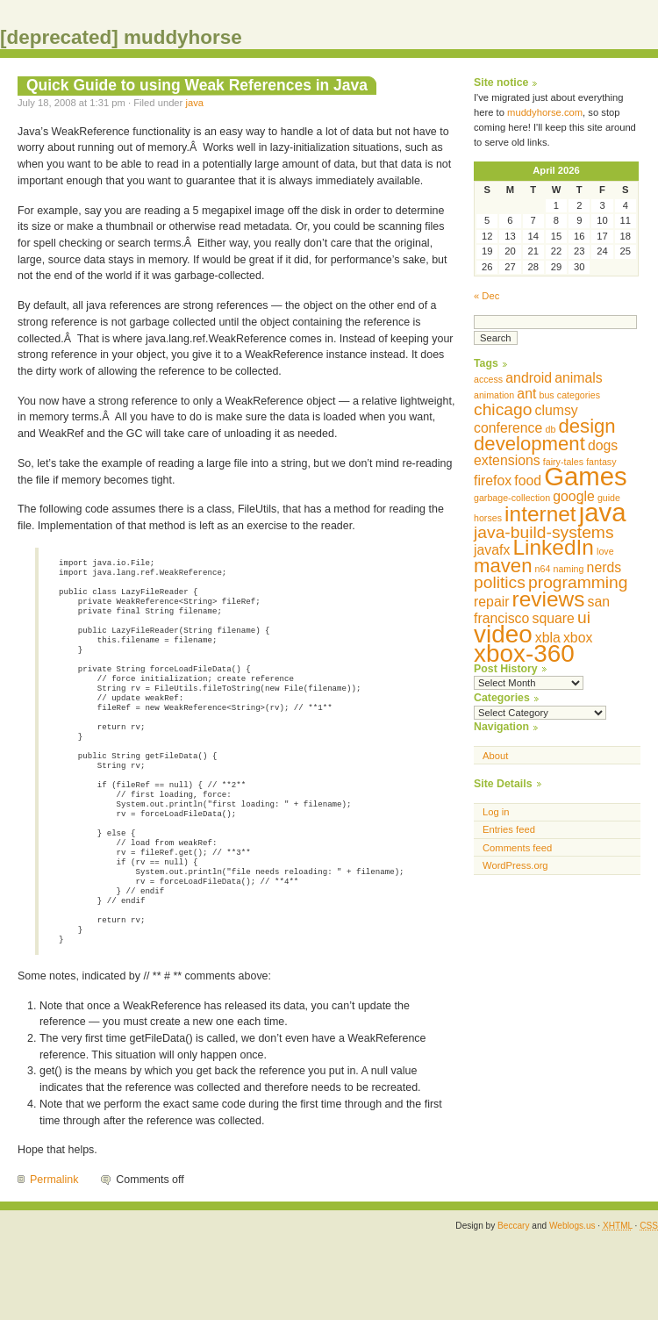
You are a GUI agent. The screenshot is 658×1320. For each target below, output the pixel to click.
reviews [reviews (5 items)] (548, 599)
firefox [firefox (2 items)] (492, 480)
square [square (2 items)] (553, 618)
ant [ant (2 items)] (526, 393)
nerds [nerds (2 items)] (604, 567)
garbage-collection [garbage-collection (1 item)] (512, 497)
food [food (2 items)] (527, 480)
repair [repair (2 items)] (491, 601)
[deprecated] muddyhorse (121, 37)
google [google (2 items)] (574, 496)
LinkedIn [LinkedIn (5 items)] (552, 547)
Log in (496, 812)
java (194, 102)
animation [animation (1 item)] (494, 395)
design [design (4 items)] (586, 426)
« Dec (486, 296)
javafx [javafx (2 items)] (492, 549)
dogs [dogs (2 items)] (603, 445)
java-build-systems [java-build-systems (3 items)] (544, 532)
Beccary (513, 1296)
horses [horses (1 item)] (488, 518)
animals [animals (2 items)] (578, 377)
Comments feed (517, 848)
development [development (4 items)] (529, 444)
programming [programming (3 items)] (578, 582)
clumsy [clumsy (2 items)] (556, 410)
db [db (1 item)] (550, 429)
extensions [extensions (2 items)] (507, 460)
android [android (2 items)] (528, 377)
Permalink (54, 1250)
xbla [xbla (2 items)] (548, 637)
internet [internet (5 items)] (540, 514)
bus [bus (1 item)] (546, 395)
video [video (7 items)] (503, 634)
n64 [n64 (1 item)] (543, 568)
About (495, 755)
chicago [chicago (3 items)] (503, 409)
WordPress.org (515, 865)
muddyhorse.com (545, 112)
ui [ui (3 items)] (583, 617)
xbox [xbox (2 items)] (577, 637)
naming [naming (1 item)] (569, 568)
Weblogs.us (572, 1296)
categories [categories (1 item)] (578, 395)
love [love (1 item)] (605, 551)
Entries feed (509, 829)
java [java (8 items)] (602, 512)
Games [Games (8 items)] (585, 476)
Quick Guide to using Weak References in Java (197, 85)
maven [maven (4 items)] (503, 566)
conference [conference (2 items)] (508, 427)
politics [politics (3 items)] (500, 582)
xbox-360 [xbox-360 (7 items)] (524, 653)
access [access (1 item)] (488, 379)
